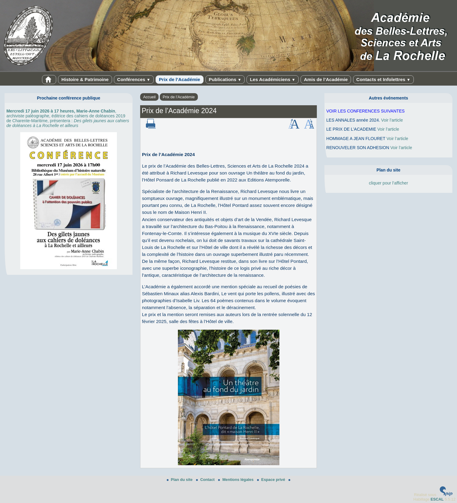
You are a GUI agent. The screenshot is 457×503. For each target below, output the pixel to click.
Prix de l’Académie (179, 79)
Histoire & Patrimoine (84, 79)
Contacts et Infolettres (383, 79)
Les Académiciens (272, 79)
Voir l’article (392, 120)
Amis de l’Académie (326, 79)
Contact (206, 479)
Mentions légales (236, 479)
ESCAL (436, 499)
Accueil (149, 97)
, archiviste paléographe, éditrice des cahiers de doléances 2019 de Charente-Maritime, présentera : (67, 118)
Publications (225, 79)
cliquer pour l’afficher (388, 183)
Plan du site (180, 479)
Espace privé (271, 479)
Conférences (133, 79)
